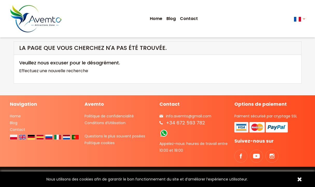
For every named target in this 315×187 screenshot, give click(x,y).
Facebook (240, 156)
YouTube (256, 156)
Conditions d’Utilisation (105, 122)
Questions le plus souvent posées (115, 136)
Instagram (271, 156)
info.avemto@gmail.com (188, 116)
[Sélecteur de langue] (299, 18)
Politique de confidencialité (109, 116)
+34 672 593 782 (185, 122)
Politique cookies (100, 142)
